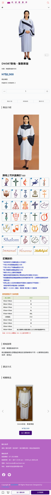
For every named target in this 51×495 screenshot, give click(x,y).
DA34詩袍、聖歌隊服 (25, 424)
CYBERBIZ (5, 487)
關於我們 (8, 448)
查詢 (3, 448)
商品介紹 (9, 101)
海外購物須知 (23, 448)
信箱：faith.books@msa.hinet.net (13, 463)
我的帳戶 (15, 448)
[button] (48, 411)
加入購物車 (21, 492)
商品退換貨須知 (34, 448)
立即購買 (40, 492)
